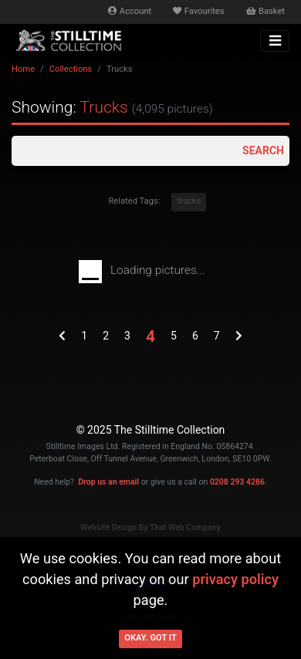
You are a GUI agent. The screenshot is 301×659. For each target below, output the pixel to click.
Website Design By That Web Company (150, 527)
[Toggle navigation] (274, 41)
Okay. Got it (150, 638)
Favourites (198, 11)
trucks (189, 201)
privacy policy (235, 579)
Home (23, 69)
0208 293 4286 (237, 482)
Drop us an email (108, 482)
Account (129, 11)
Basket (265, 11)
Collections (71, 69)
